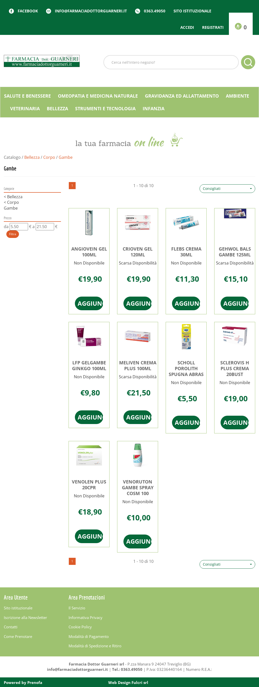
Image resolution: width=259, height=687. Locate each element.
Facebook (28, 10)
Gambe (11, 208)
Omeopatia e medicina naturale (98, 96)
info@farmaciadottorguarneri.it (91, 10)
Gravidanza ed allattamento (182, 96)
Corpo (49, 157)
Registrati (213, 27)
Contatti (10, 626)
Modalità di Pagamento (89, 636)
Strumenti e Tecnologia (105, 108)
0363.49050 (154, 10)
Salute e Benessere (27, 96)
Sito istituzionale (192, 10)
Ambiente (237, 96)
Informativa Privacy (85, 617)
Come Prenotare (18, 636)
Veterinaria (25, 108)
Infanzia (153, 108)
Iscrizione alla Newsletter (25, 617)
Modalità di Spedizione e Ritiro (95, 645)
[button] (227, 188)
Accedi (187, 27)
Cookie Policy (80, 626)
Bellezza (57, 108)
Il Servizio (77, 607)
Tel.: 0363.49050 (127, 669)
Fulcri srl (140, 682)
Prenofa (34, 682)
